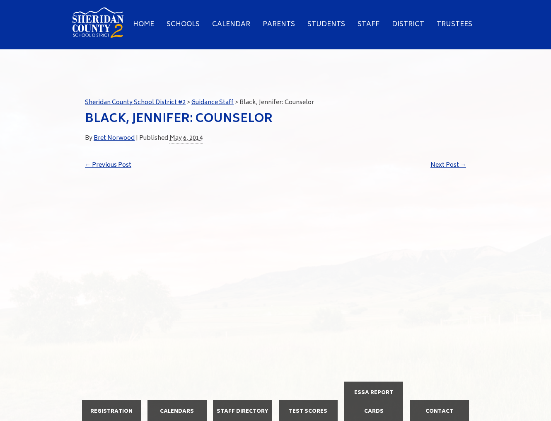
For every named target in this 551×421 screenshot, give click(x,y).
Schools (183, 24)
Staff (368, 24)
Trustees (454, 24)
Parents (279, 24)
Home (143, 24)
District (408, 24)
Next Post (448, 165)
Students (326, 24)
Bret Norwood (114, 138)
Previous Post (108, 165)
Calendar (231, 24)
